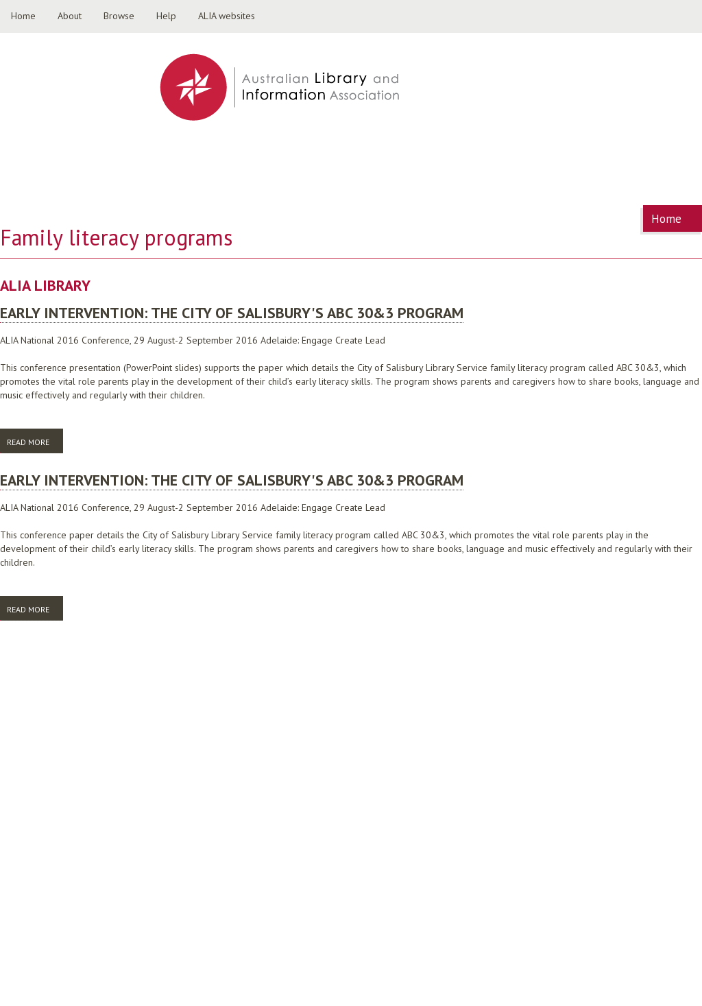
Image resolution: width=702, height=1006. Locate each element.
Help (166, 16)
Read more (35, 441)
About (70, 16)
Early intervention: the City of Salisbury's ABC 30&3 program (231, 312)
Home (23, 16)
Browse (119, 16)
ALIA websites (226, 16)
